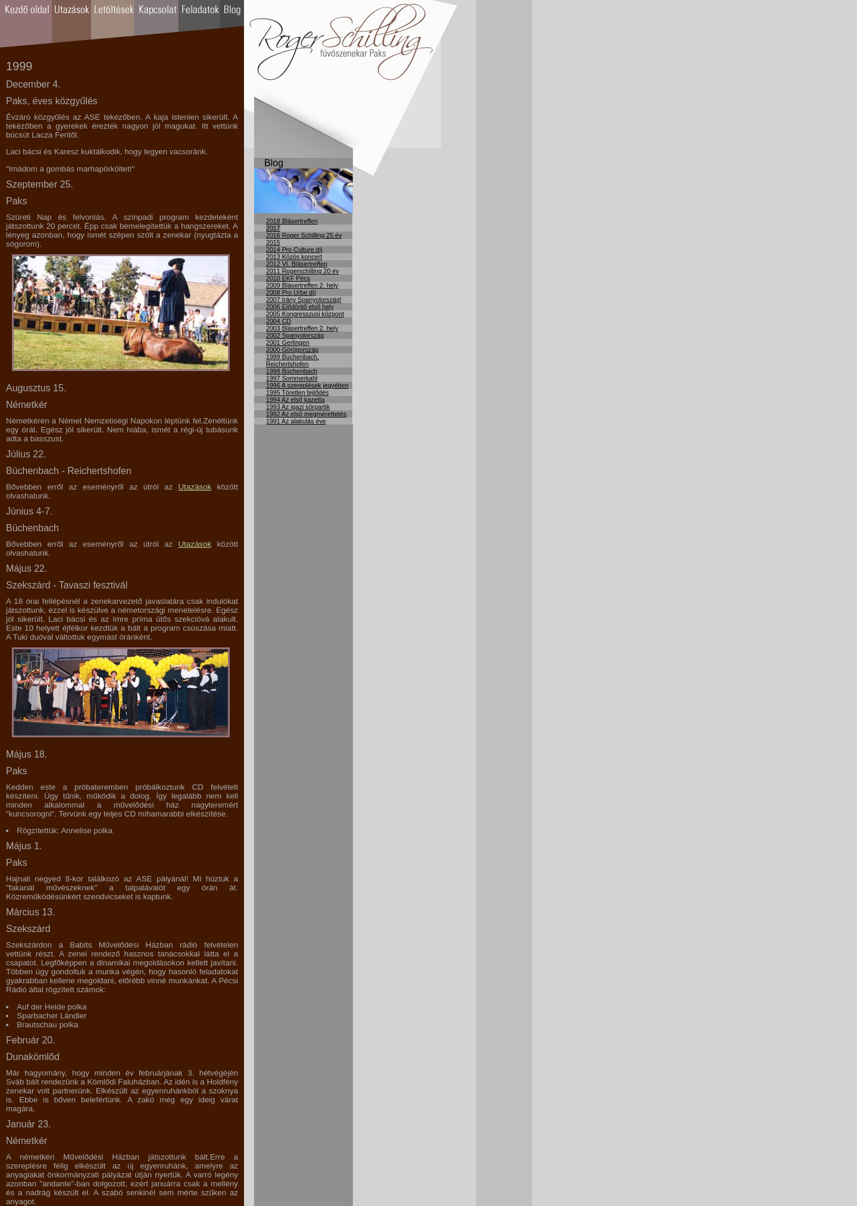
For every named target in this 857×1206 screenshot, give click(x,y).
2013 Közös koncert (294, 256)
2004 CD (278, 321)
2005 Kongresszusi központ (305, 313)
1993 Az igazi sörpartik (298, 406)
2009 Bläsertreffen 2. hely (302, 285)
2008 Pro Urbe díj (291, 292)
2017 (273, 228)
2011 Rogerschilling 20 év (302, 271)
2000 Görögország (292, 349)
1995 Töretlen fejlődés (297, 392)
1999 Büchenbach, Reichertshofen (292, 360)
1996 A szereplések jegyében (307, 385)
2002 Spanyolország (295, 335)
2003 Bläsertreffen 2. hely (302, 328)
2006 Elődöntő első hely (300, 306)
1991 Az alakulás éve (296, 421)
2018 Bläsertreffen (292, 221)
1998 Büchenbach (291, 371)
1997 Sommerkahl (291, 378)
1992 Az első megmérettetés (306, 413)
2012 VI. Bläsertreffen (296, 263)
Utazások (194, 486)
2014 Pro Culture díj (294, 249)
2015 (273, 242)
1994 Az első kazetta (295, 399)
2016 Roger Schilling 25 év (304, 235)
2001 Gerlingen (287, 342)
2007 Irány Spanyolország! (304, 299)
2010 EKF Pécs (288, 278)
